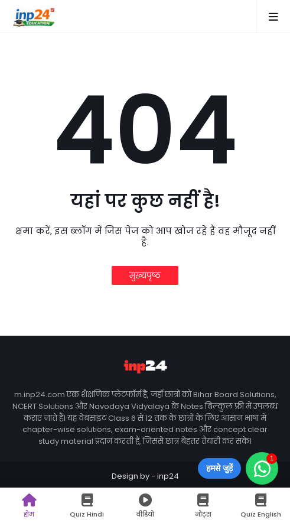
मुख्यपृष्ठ (145, 275)
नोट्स (203, 506)
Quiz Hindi (87, 506)
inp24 (168, 476)
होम (29, 506)
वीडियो (145, 506)
